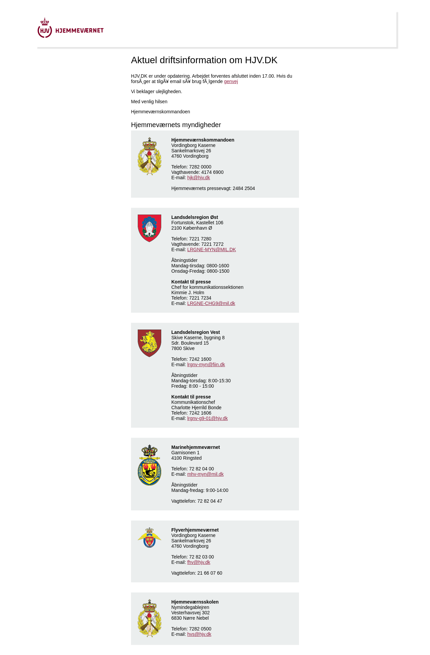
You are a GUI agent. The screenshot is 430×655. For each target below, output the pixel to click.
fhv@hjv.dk (198, 562)
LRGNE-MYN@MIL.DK (211, 249)
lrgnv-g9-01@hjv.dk (207, 418)
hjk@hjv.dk (198, 177)
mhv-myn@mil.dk (205, 474)
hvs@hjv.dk (199, 634)
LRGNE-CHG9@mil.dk (211, 303)
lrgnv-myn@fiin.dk (206, 364)
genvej (231, 81)
